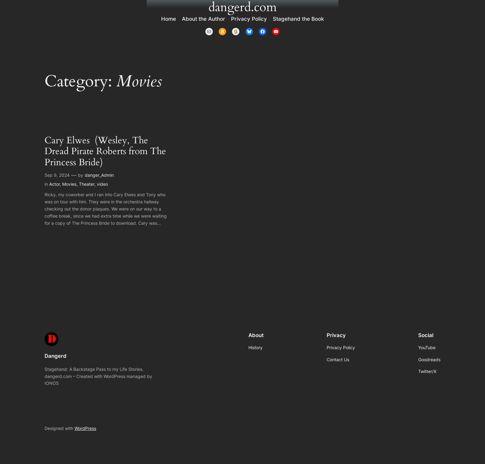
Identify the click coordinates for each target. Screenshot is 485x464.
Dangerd (56, 356)
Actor (54, 184)
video (102, 184)
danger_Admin (99, 175)
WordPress (85, 428)
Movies (69, 184)
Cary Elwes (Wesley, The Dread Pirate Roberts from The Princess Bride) (105, 151)
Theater (86, 184)
